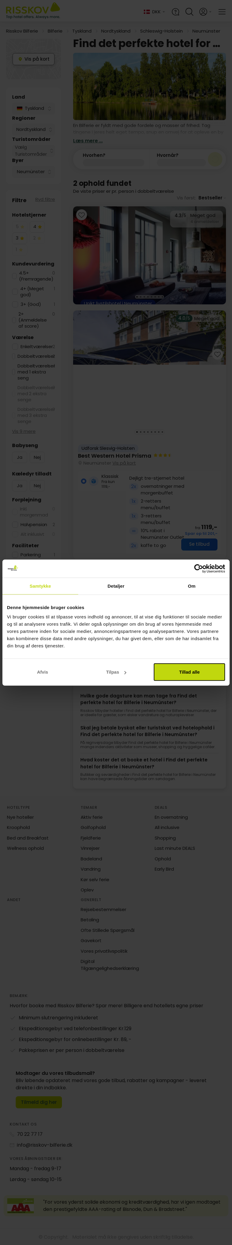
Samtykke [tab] (40, 585)
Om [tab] (191, 585)
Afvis (42, 672)
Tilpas (116, 672)
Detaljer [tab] (116, 585)
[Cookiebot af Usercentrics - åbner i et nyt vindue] (198, 568)
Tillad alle (189, 672)
